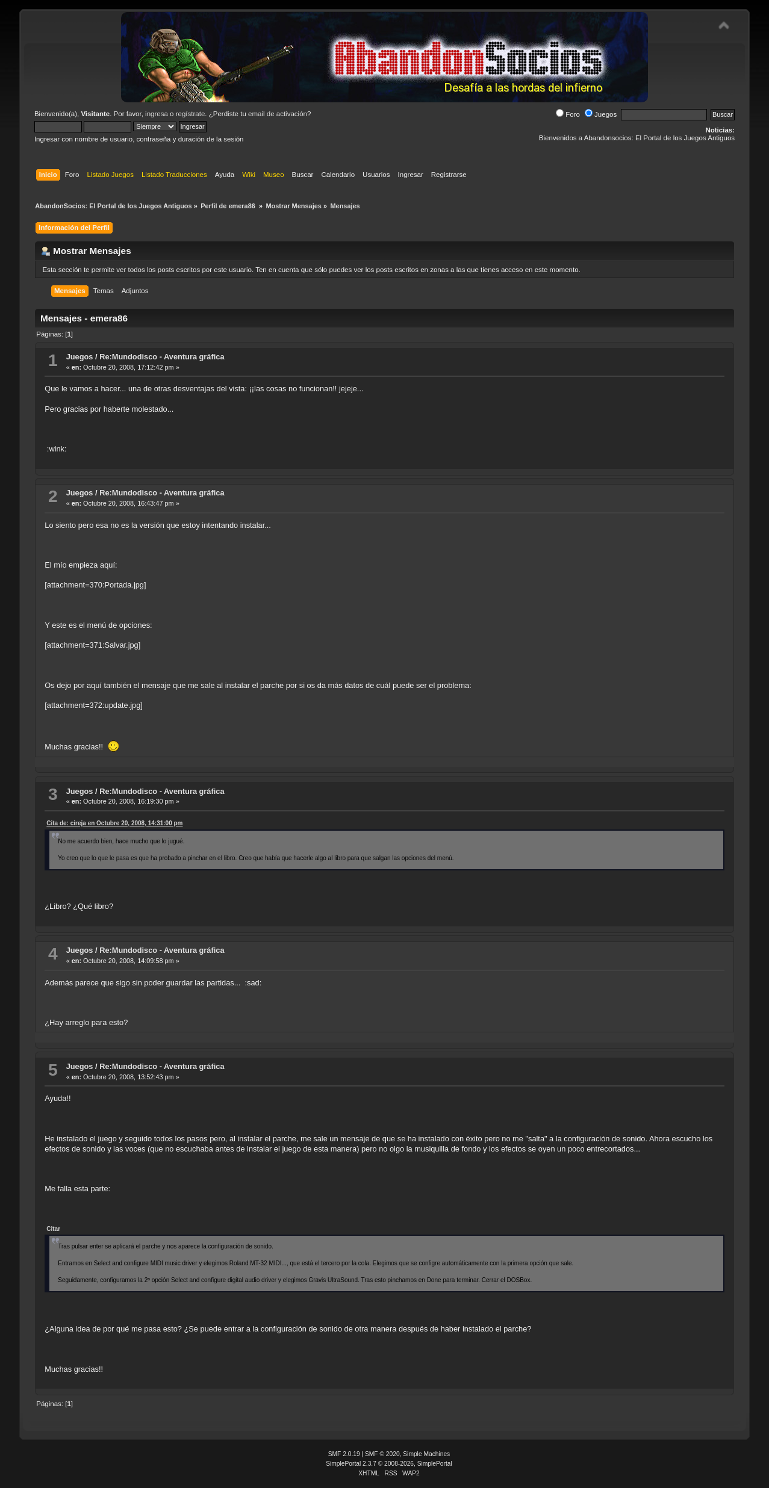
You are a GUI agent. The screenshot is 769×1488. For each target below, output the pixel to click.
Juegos (601, 114)
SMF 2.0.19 (344, 1454)
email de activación (277, 113)
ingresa (156, 113)
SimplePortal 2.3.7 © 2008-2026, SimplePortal (389, 1463)
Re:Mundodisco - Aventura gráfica (161, 356)
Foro (568, 114)
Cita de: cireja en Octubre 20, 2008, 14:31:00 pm (114, 823)
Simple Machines (426, 1454)
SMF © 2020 (382, 1454)
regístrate (190, 113)
